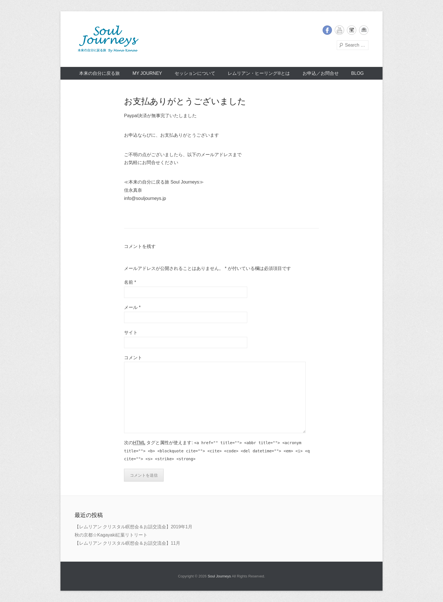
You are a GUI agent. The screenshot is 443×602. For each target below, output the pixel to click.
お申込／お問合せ (321, 73)
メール (132, 307)
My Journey (147, 73)
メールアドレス (363, 30)
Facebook (327, 30)
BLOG (357, 73)
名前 (130, 282)
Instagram (351, 30)
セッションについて (195, 73)
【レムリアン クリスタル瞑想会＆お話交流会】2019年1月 (133, 526)
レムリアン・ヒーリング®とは (259, 73)
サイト (131, 332)
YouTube (339, 30)
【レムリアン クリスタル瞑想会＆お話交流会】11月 (127, 543)
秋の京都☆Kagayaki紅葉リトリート (111, 535)
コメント (133, 357)
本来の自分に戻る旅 (99, 73)
